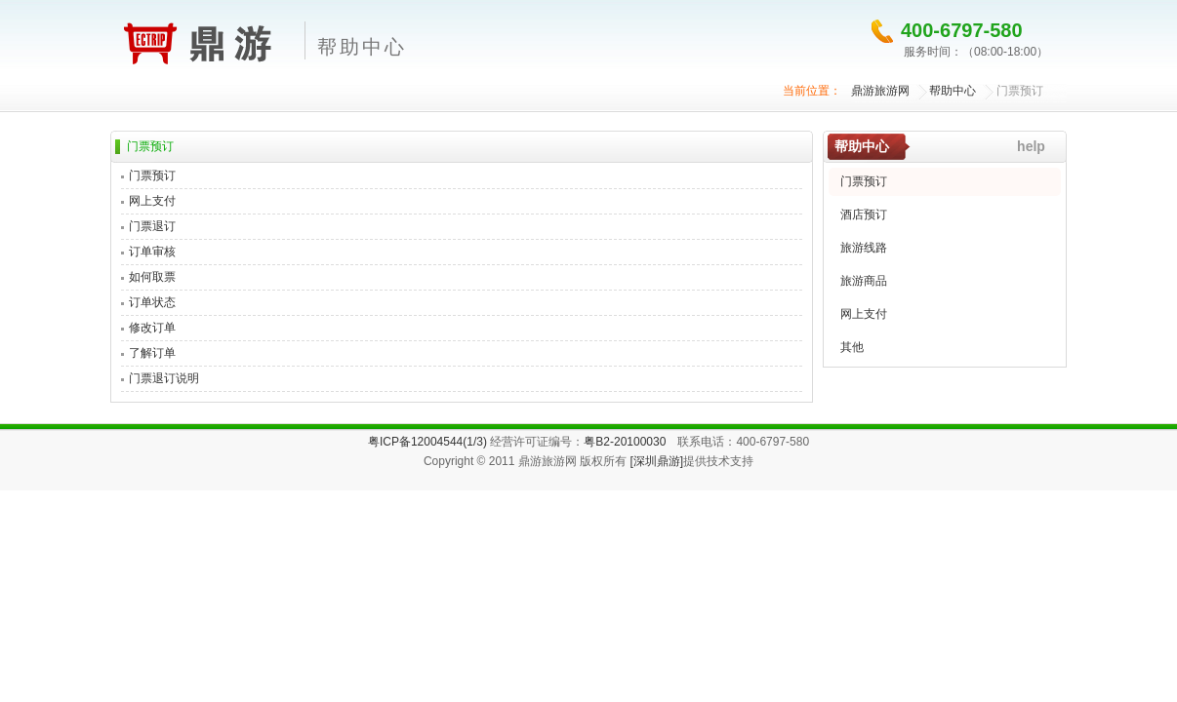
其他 (852, 347)
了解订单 (152, 353)
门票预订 (1019, 91)
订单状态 (152, 302)
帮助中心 (952, 91)
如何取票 (152, 277)
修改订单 (152, 327)
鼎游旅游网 (199, 40)
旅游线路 (863, 247)
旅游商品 (863, 281)
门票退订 (152, 226)
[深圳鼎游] (656, 461)
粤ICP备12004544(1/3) (427, 441)
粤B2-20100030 (625, 441)
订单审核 (152, 251)
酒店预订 (863, 214)
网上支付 (152, 201)
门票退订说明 (164, 378)
